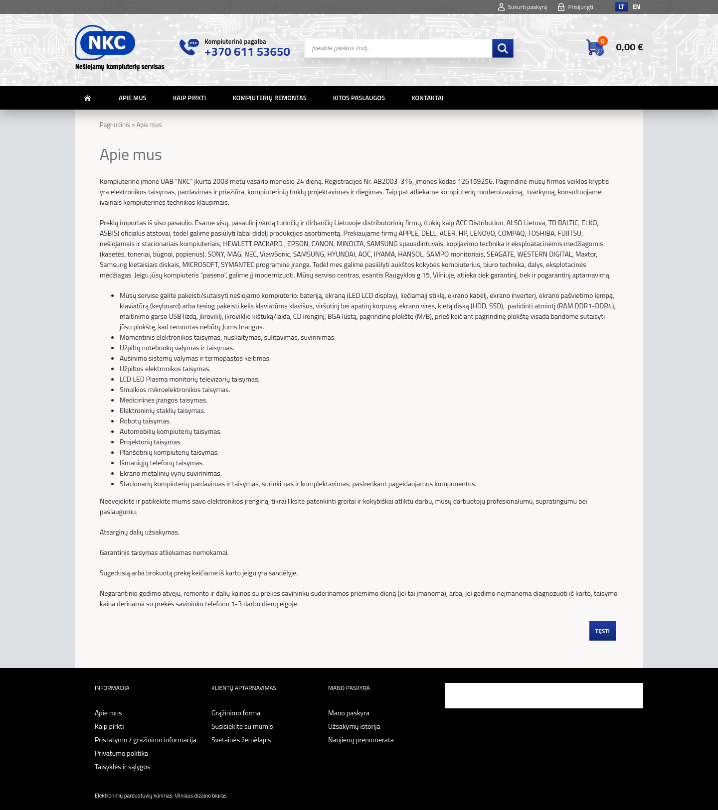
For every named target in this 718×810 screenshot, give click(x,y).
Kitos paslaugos (359, 98)
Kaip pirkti (189, 98)
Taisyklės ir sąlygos (122, 766)
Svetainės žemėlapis (241, 739)
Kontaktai (427, 98)
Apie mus (133, 98)
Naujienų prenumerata (361, 739)
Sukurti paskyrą (527, 6)
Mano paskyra (348, 712)
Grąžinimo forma (235, 712)
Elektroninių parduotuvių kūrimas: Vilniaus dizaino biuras (160, 795)
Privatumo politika (121, 753)
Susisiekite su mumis (242, 726)
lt (621, 6)
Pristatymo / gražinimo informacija (145, 739)
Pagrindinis (115, 125)
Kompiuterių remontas (269, 98)
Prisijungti (580, 6)
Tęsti (602, 631)
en (636, 6)
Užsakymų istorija (354, 726)
